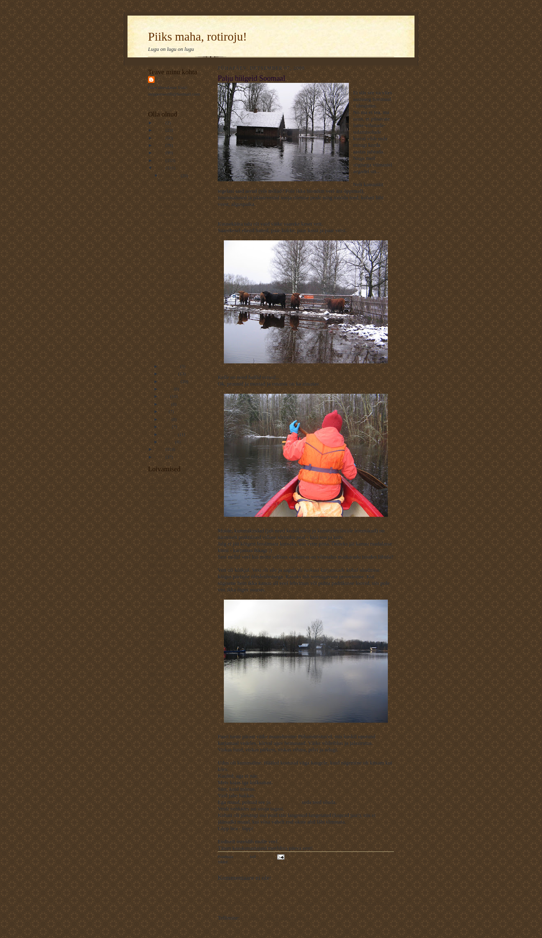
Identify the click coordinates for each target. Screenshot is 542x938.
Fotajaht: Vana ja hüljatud (183, 320)
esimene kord (286, 802)
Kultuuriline (159, 602)
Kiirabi (154, 666)
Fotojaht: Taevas (174, 343)
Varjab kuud (159, 545)
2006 (160, 456)
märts (166, 426)
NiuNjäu (156, 615)
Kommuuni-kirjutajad (168, 570)
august (167, 388)
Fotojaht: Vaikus (174, 220)
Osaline (155, 654)
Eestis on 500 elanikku (180, 228)
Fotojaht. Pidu (172, 190)
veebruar (169, 434)
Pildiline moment (164, 673)
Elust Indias (159, 532)
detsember (171, 175)
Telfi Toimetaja (162, 481)
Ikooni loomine (173, 313)
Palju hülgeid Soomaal (180, 335)
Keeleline (157, 686)
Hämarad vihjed (174, 328)
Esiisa (153, 698)
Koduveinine (160, 557)
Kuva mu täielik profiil (169, 101)
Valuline (155, 525)
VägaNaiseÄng (162, 493)
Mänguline (158, 577)
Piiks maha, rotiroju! (197, 36)
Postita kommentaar (241, 889)
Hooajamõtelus (173, 205)
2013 (160, 130)
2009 (160, 160)
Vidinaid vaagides (175, 358)
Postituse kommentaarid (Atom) (275, 918)
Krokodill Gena (162, 634)
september (171, 381)
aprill (166, 419)
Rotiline (155, 647)
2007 (160, 449)
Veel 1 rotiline (161, 609)
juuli (165, 396)
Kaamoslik (158, 500)
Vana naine (169, 213)
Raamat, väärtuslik (176, 198)
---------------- (160, 596)
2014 (160, 122)
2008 (160, 167)
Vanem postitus (377, 902)
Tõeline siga (170, 351)
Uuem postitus (233, 902)
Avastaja (156, 628)
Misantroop (170, 249)
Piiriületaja (158, 589)
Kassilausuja (159, 513)
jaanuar (168, 441)
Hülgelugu (238, 862)
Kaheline (156, 692)
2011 (160, 145)
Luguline (156, 679)
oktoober (169, 373)
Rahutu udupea (161, 622)
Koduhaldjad (171, 182)
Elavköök (157, 564)
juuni (166, 404)
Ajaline (155, 641)
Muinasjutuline (162, 487)
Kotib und (157, 583)
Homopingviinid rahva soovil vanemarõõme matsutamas (181, 292)
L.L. (152, 660)
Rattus (165, 79)
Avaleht (305, 902)
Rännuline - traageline (168, 519)
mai (165, 411)
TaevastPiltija (160, 506)
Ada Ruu (156, 712)
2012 (160, 137)
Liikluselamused (174, 305)
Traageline (157, 705)
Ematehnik (158, 551)
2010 (160, 152)
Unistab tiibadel (162, 538)
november (170, 366)
